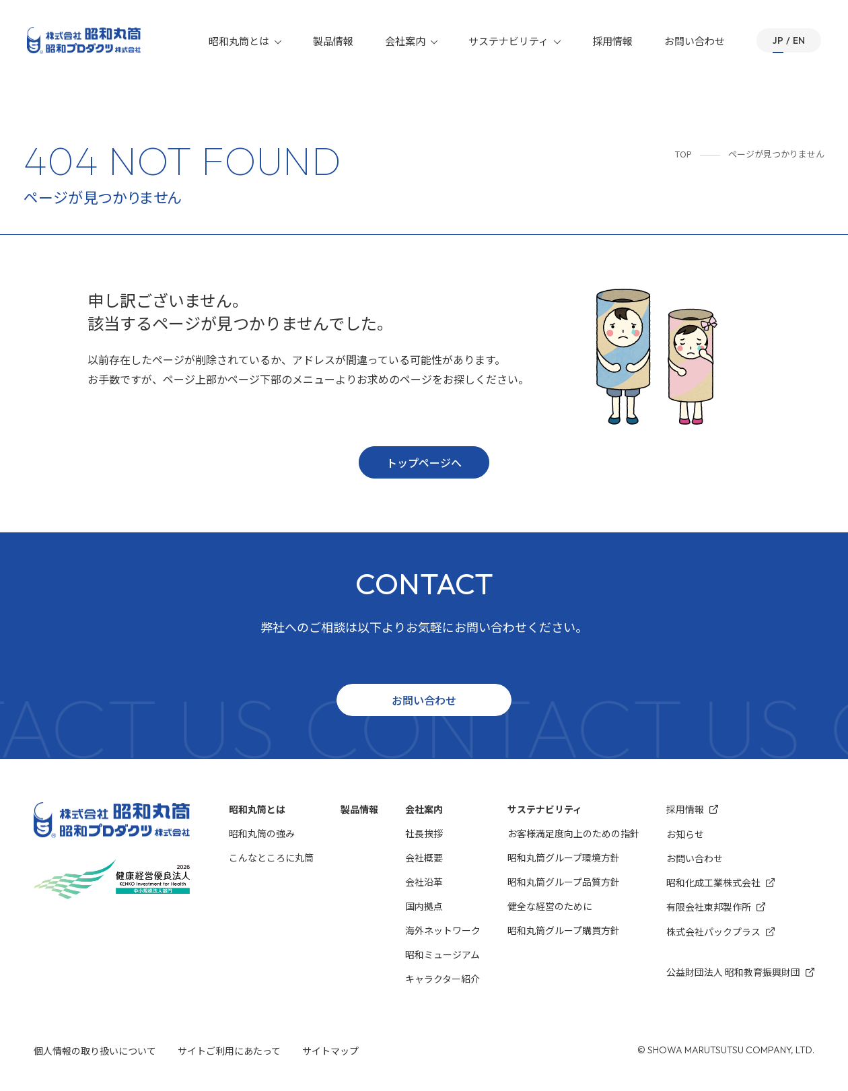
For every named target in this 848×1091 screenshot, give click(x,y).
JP (778, 40)
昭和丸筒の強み (262, 833)
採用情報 (613, 41)
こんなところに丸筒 (271, 857)
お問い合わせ (695, 41)
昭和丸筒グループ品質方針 (563, 881)
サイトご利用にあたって (229, 1050)
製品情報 (334, 41)
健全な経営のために (549, 906)
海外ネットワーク (443, 930)
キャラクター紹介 (442, 978)
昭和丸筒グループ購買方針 (563, 930)
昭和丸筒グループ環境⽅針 (563, 857)
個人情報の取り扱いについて (95, 1050)
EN (799, 40)
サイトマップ (330, 1050)
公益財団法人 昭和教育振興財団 (740, 972)
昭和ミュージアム (442, 954)
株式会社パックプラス (720, 932)
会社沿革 (424, 881)
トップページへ (424, 462)
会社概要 (424, 857)
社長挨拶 (424, 833)
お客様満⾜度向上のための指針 (573, 833)
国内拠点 (424, 906)
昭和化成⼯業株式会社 (720, 883)
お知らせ (685, 834)
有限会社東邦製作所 (715, 907)
